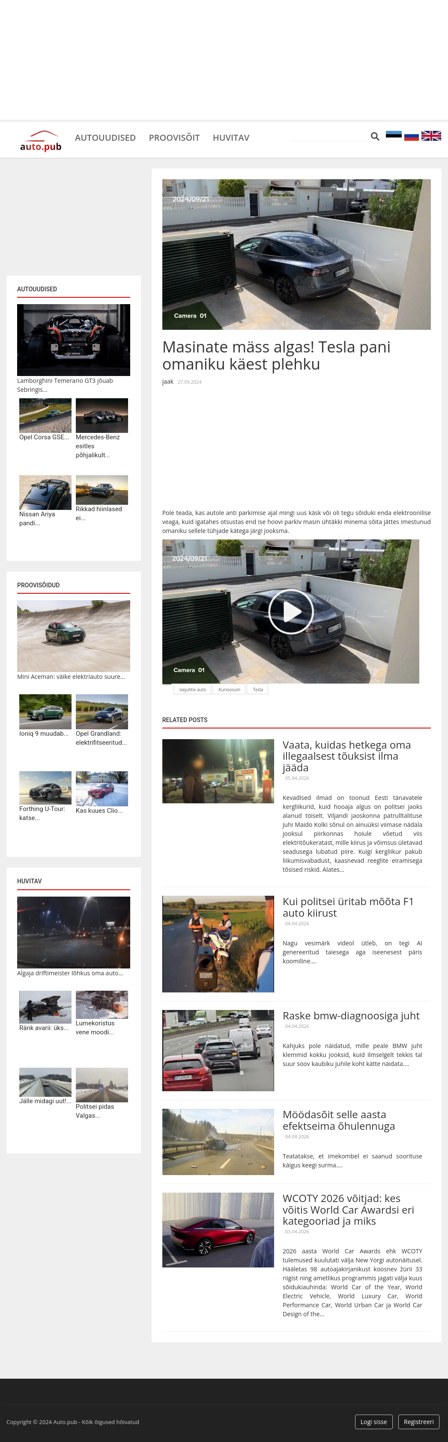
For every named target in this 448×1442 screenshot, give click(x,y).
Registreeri (419, 1422)
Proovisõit (174, 137)
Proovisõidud (38, 585)
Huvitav (231, 137)
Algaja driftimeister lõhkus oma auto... (70, 973)
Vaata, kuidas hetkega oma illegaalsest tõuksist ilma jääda (347, 755)
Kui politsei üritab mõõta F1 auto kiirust (348, 906)
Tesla (258, 690)
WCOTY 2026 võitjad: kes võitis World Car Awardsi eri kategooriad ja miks (348, 1209)
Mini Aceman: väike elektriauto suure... (71, 676)
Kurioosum (229, 690)
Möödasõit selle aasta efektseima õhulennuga (339, 1119)
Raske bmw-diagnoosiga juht (351, 1015)
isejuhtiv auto (192, 690)
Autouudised (105, 137)
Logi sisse (374, 1422)
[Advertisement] (224, 60)
